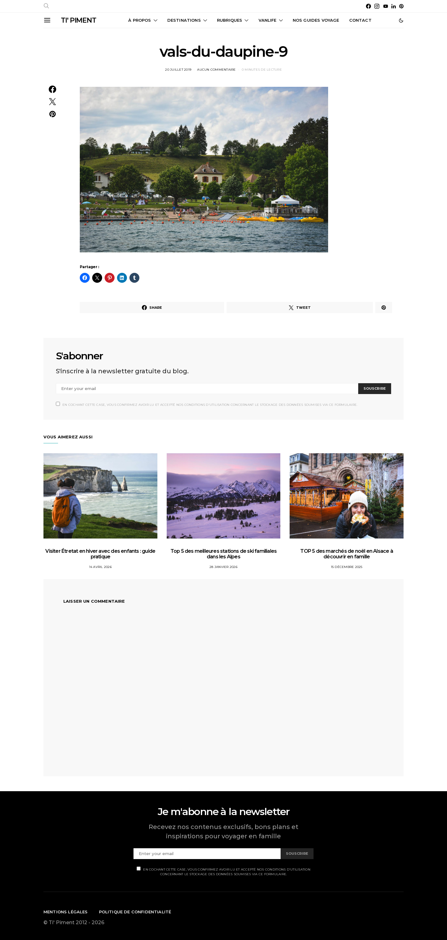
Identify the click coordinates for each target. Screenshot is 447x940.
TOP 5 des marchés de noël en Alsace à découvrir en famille (346, 554)
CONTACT (360, 20)
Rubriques (229, 20)
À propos (139, 20)
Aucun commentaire (216, 70)
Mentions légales (65, 911)
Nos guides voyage (316, 20)
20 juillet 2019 (178, 70)
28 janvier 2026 (223, 567)
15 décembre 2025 (347, 567)
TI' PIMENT (78, 20)
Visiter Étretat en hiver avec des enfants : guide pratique (100, 554)
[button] (401, 20)
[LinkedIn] (393, 6)
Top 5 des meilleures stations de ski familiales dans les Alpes (223, 554)
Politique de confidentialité (135, 911)
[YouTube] (385, 6)
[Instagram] (376, 6)
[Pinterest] (401, 6)
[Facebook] (368, 6)
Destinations (184, 20)
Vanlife (268, 20)
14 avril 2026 (100, 567)
